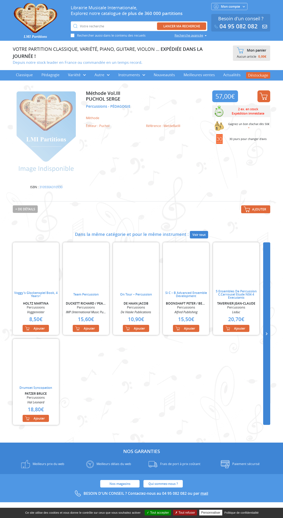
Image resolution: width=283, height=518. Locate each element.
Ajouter (263, 96)
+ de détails (25, 209)
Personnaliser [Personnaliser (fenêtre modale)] (211, 512)
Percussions (97, 106)
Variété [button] (77, 74)
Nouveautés (164, 74)
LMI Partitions (35, 36)
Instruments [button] (131, 74)
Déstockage (258, 75)
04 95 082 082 (236, 26)
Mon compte (229, 6)
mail (204, 493)
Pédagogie (50, 74)
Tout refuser (185, 512)
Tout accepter (158, 512)
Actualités (232, 74)
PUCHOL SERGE (103, 99)
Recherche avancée (189, 35)
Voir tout (199, 235)
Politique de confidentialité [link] (241, 512)
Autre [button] (102, 74)
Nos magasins (119, 484)
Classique (24, 74)
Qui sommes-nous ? (163, 484)
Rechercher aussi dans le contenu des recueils (111, 35)
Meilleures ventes (199, 74)
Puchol (104, 126)
